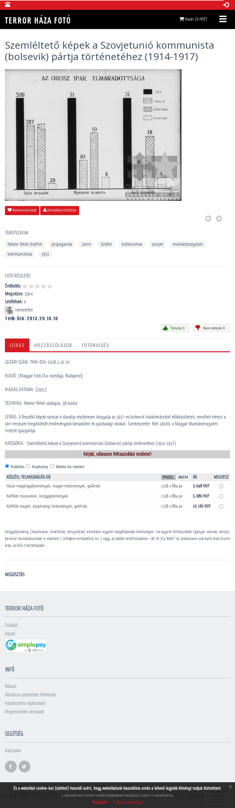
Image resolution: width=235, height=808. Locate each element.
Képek (10, 633)
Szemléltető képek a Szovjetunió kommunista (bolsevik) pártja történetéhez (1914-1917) (101, 443)
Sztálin (106, 244)
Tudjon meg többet (128, 802)
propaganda (62, 244)
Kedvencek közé (22, 210)
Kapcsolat (13, 750)
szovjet (157, 244)
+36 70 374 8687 (161, 539)
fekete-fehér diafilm (25, 244)
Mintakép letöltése (59, 210)
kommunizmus (20, 254)
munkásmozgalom (188, 244)
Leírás (17, 344)
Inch (183, 477)
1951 (45, 254)
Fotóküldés (95, 344)
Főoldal (11, 625)
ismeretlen (24, 310)
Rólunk (10, 686)
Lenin (86, 244)
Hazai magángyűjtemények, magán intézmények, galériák (53, 486)
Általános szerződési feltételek (30, 694)
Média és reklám (70, 467)
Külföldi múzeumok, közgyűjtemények (37, 496)
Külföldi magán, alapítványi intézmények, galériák (47, 506)
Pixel (168, 477)
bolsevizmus (132, 244)
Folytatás (99, 802)
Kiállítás (18, 467)
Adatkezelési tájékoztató (25, 703)
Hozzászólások (53, 344)
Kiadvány (40, 467)
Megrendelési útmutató (24, 711)
